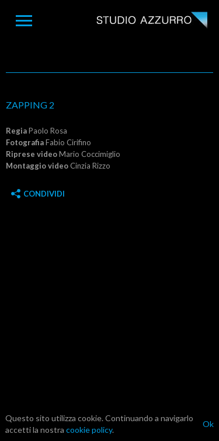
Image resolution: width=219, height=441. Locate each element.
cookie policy (89, 430)
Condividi (38, 193)
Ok (208, 424)
